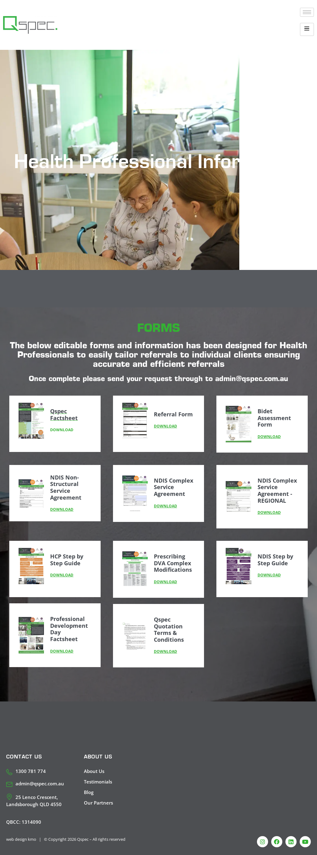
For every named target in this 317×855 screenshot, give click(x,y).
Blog (88, 792)
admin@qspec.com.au (39, 783)
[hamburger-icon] (307, 12)
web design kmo (21, 839)
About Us (94, 771)
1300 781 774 (30, 771)
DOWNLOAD (165, 426)
